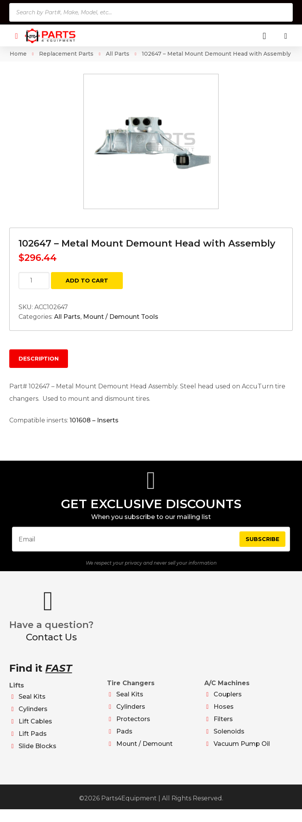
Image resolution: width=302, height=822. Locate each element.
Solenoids (229, 738)
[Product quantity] (34, 280)
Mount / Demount (144, 750)
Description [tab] (39, 358)
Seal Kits (32, 703)
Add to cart (87, 280)
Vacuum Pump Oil (242, 750)
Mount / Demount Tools (120, 316)
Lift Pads (33, 740)
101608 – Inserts (94, 420)
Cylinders (33, 715)
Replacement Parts (66, 53)
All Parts (117, 53)
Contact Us (51, 643)
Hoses (224, 713)
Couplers (228, 701)
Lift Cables (35, 728)
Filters (223, 725)
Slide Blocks (37, 752)
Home (18, 53)
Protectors (133, 725)
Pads (124, 738)
